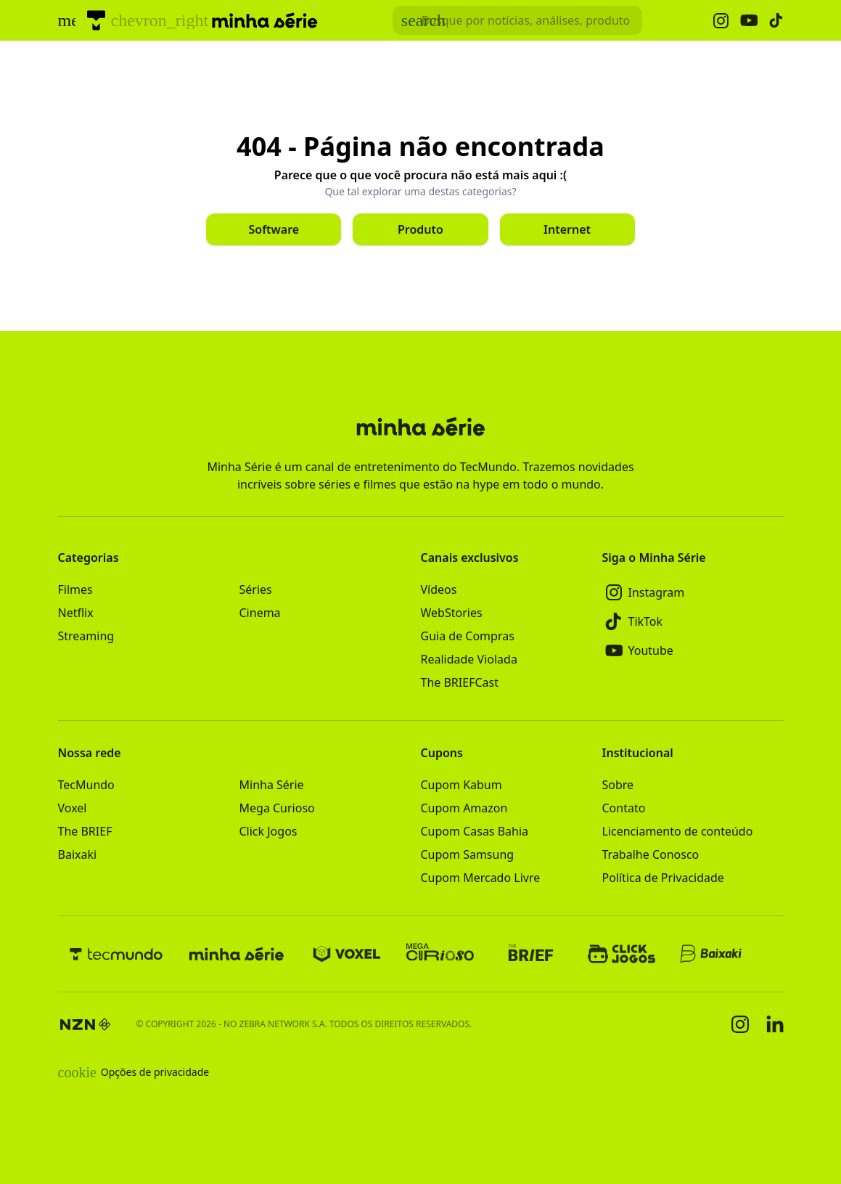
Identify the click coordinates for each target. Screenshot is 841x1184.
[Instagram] (693, 592)
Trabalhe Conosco (651, 854)
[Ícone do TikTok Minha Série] (776, 20)
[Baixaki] (712, 953)
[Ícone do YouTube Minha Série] (749, 21)
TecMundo (86, 785)
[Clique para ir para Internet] (567, 229)
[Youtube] (693, 650)
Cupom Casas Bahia (475, 831)
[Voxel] (347, 953)
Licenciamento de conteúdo (677, 831)
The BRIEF (85, 831)
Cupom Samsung (467, 854)
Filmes (75, 589)
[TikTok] (693, 621)
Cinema (260, 613)
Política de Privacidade (663, 878)
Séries (255, 589)
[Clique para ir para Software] (273, 229)
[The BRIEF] (531, 953)
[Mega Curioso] (440, 953)
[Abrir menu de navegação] (66, 20)
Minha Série (271, 785)
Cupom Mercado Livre (481, 878)
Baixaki (77, 854)
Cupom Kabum (461, 785)
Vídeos (439, 589)
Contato (624, 808)
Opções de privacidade (134, 1072)
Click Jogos (268, 831)
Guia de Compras (467, 636)
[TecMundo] (96, 20)
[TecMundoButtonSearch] (517, 20)
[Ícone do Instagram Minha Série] (721, 20)
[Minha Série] (236, 953)
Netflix (76, 613)
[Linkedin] (775, 1024)
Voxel (72, 808)
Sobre (618, 785)
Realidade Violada (469, 659)
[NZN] (85, 1024)
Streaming (86, 636)
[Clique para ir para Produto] (420, 229)
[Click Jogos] (621, 953)
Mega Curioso (277, 808)
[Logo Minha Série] (264, 20)
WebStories (452, 613)
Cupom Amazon (464, 808)
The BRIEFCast (460, 682)
